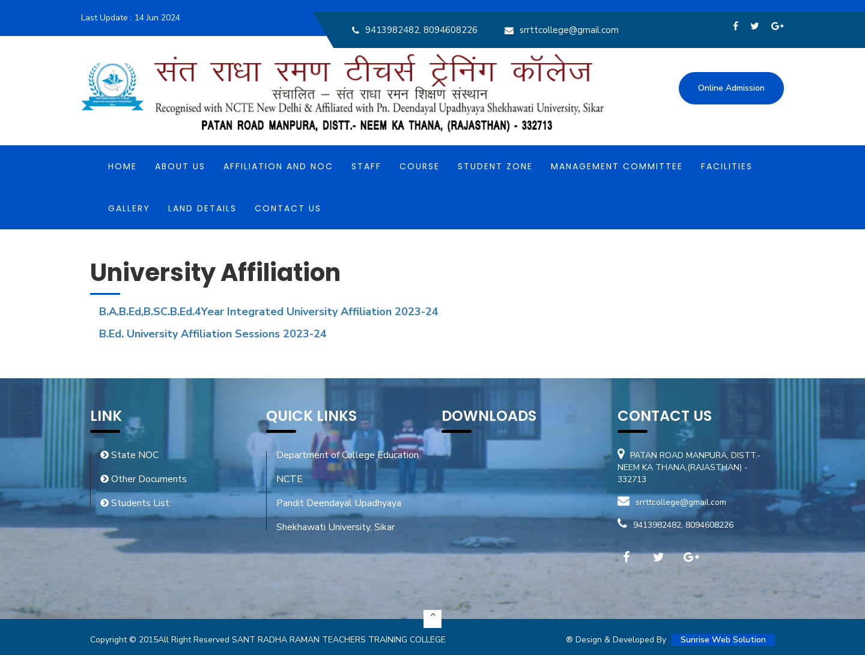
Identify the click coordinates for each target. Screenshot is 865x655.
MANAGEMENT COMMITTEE (617, 166)
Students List (134, 503)
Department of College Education (347, 455)
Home (122, 166)
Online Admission (731, 88)
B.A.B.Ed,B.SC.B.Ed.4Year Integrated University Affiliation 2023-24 (269, 311)
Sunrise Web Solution (723, 639)
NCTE (289, 479)
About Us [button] (180, 166)
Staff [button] (366, 166)
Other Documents (143, 479)
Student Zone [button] (495, 166)
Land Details (202, 208)
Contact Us (288, 208)
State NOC (129, 455)
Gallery (129, 208)
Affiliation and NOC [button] (278, 166)
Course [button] (419, 166)
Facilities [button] (727, 166)
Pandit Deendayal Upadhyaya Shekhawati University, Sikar (338, 515)
